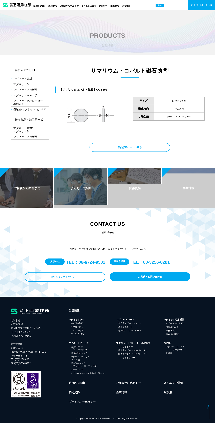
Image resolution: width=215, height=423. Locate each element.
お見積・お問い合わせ (150, 276)
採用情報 (126, 5)
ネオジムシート (125, 327)
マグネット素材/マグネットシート (24, 130)
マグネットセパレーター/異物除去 (28, 102)
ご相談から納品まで (69, 5)
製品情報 (52, 5)
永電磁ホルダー (173, 327)
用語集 (168, 392)
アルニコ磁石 (77, 330)
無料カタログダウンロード (65, 277)
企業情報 (114, 5)
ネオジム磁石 (77, 323)
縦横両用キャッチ (79, 353)
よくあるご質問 (88, 5)
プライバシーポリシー (82, 401)
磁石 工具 (170, 330)
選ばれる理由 (39, 5)
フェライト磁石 (78, 334)
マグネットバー (125, 347)
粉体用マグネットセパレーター (133, 350)
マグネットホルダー (175, 323)
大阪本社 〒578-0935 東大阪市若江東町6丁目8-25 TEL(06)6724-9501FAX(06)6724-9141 (26, 328)
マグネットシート (24, 84)
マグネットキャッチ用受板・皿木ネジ (88, 373)
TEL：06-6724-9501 (85, 262)
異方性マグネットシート (129, 323)
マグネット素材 (22, 78)
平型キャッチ (77, 370)
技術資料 (103, 5)
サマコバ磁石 (77, 327)
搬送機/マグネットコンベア (29, 109)
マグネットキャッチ (25, 95)
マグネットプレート (127, 358)
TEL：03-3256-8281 (150, 262)
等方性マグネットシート (129, 330)
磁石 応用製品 (172, 334)
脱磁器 (169, 353)
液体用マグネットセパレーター (133, 354)
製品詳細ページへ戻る (130, 147)
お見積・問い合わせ (201, 5)
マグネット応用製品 (25, 89)
